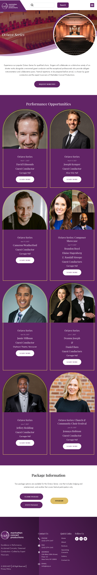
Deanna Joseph (72, 338)
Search (63, 5)
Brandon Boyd (72, 248)
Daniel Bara (72, 347)
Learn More (25, 179)
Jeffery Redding (24, 427)
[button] (92, 5)
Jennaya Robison (72, 431)
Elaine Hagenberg (72, 253)
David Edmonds (25, 164)
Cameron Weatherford (25, 245)
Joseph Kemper (72, 164)
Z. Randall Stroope (72, 257)
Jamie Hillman (25, 338)
